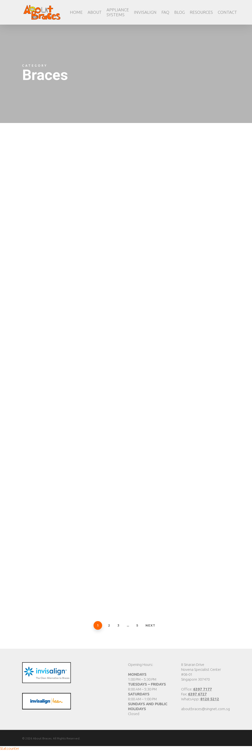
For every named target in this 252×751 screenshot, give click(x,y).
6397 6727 (197, 694)
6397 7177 (202, 689)
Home (76, 12)
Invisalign (145, 12)
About (95, 12)
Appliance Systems (118, 12)
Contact (227, 12)
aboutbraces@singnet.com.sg (205, 709)
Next (150, 625)
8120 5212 (209, 699)
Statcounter (9, 748)
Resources (201, 12)
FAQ (165, 12)
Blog (179, 12)
